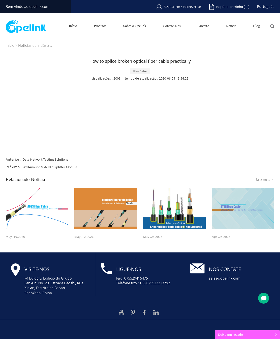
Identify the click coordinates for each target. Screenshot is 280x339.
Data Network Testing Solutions (45, 159)
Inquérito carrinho (229, 7)
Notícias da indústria (35, 45)
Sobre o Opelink (134, 26)
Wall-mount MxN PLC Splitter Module (50, 167)
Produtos (100, 26)
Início (73, 26)
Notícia (231, 26)
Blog (256, 26)
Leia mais (265, 179)
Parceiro (203, 26)
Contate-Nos (172, 26)
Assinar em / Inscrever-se (182, 7)
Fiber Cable (140, 71)
